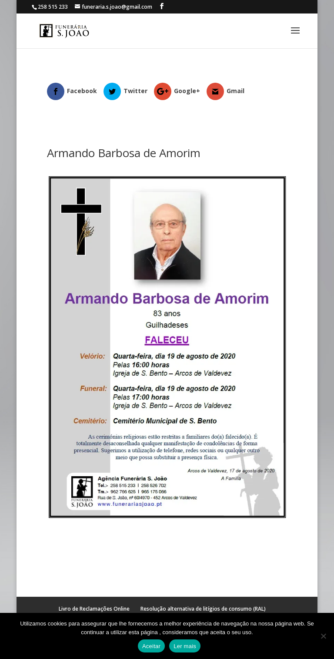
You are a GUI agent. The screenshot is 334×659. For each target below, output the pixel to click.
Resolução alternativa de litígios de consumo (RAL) (203, 608)
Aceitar (151, 646)
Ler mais (185, 646)
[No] (323, 636)
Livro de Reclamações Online (94, 608)
